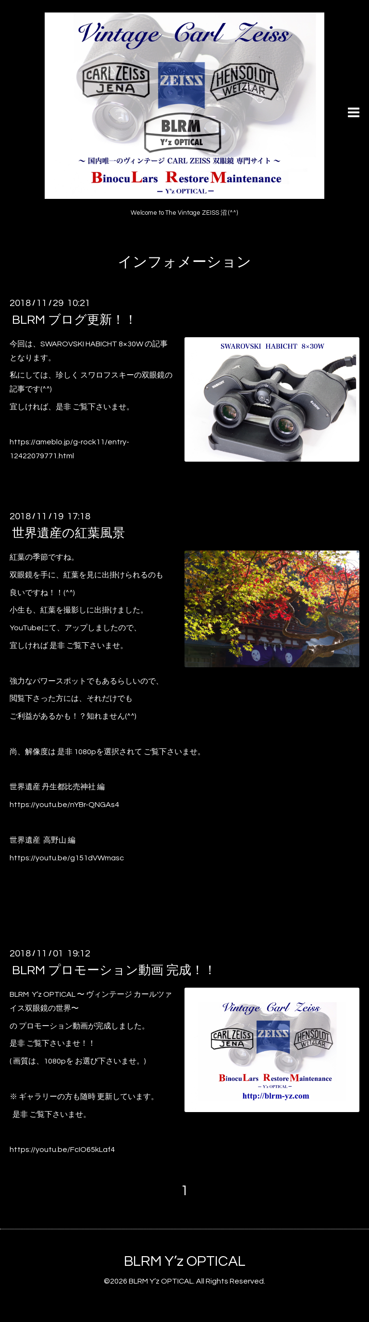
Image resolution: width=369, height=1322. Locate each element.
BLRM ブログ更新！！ (74, 320)
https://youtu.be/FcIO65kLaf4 (62, 1149)
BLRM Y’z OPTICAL (185, 1261)
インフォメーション (184, 262)
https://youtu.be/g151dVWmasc (67, 858)
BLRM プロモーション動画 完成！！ (114, 970)
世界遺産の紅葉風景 (68, 533)
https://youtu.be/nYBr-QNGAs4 (64, 804)
